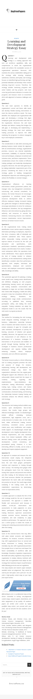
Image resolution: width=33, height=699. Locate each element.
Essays (16, 38)
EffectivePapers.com (16, 683)
